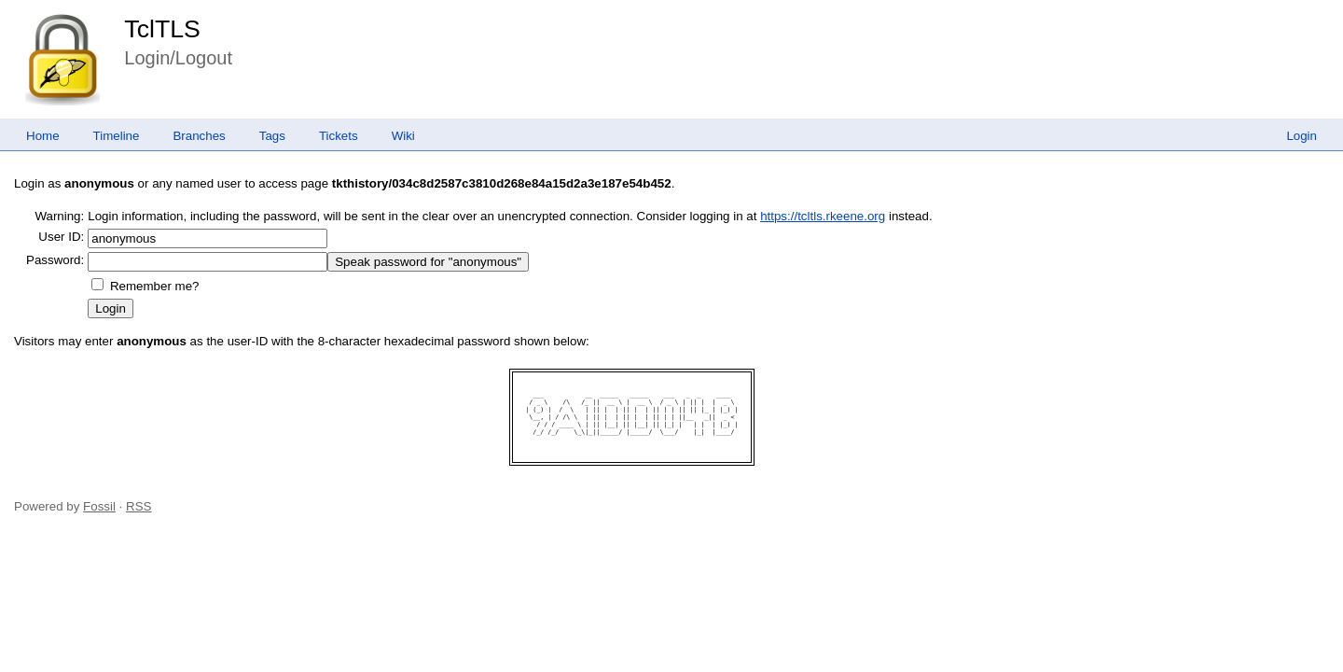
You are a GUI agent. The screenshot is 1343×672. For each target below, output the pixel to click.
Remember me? (155, 286)
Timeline (116, 136)
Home (43, 136)
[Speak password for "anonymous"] (428, 262)
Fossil (99, 506)
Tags (272, 136)
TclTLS (162, 29)
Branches (199, 136)
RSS (138, 506)
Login (1301, 136)
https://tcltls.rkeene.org (822, 216)
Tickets (338, 136)
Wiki (403, 136)
